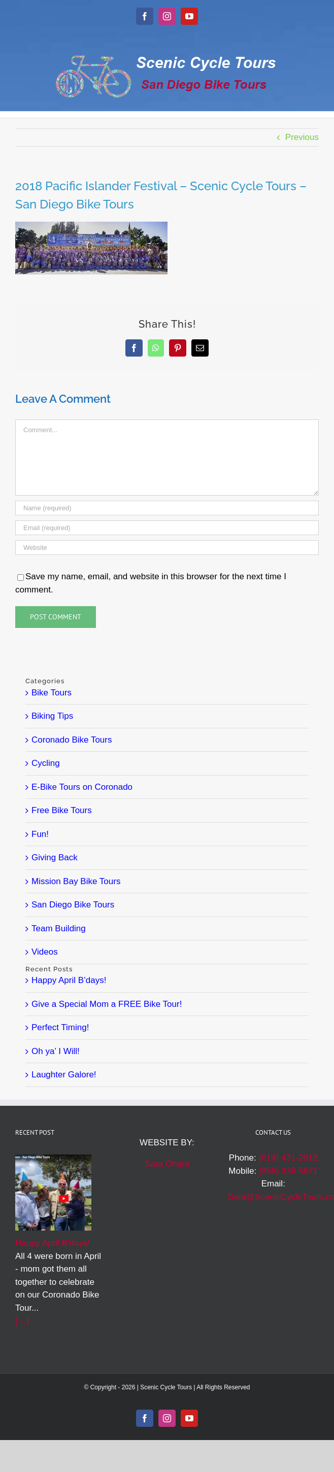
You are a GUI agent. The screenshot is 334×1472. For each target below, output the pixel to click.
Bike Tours (51, 692)
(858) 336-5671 (288, 1171)
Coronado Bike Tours (71, 740)
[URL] (167, 547)
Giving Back (54, 857)
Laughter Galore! (63, 1074)
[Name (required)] (167, 508)
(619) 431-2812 (287, 1158)
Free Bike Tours (61, 810)
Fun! (40, 834)
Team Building (58, 928)
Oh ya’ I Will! (55, 1051)
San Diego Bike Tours (72, 904)
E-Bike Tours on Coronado (81, 787)
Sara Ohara (167, 1164)
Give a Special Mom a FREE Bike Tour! (106, 1004)
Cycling (45, 763)
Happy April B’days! (68, 980)
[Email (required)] (167, 527)
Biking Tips (52, 716)
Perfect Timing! (60, 1027)
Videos (44, 952)
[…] (21, 1320)
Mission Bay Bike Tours (75, 881)
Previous (302, 137)
